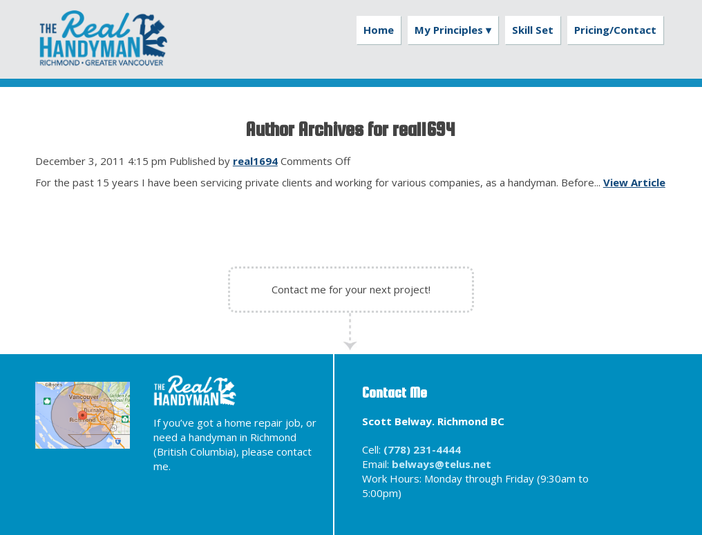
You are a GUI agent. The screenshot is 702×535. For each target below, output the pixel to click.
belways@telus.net (441, 464)
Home (378, 30)
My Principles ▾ (453, 30)
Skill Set (532, 30)
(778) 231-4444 (422, 449)
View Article (634, 182)
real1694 (255, 161)
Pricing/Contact (615, 30)
